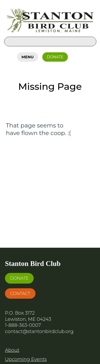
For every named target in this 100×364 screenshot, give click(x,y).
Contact (20, 293)
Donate (55, 57)
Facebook (77, 55)
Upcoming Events (26, 359)
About (12, 350)
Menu (27, 57)
